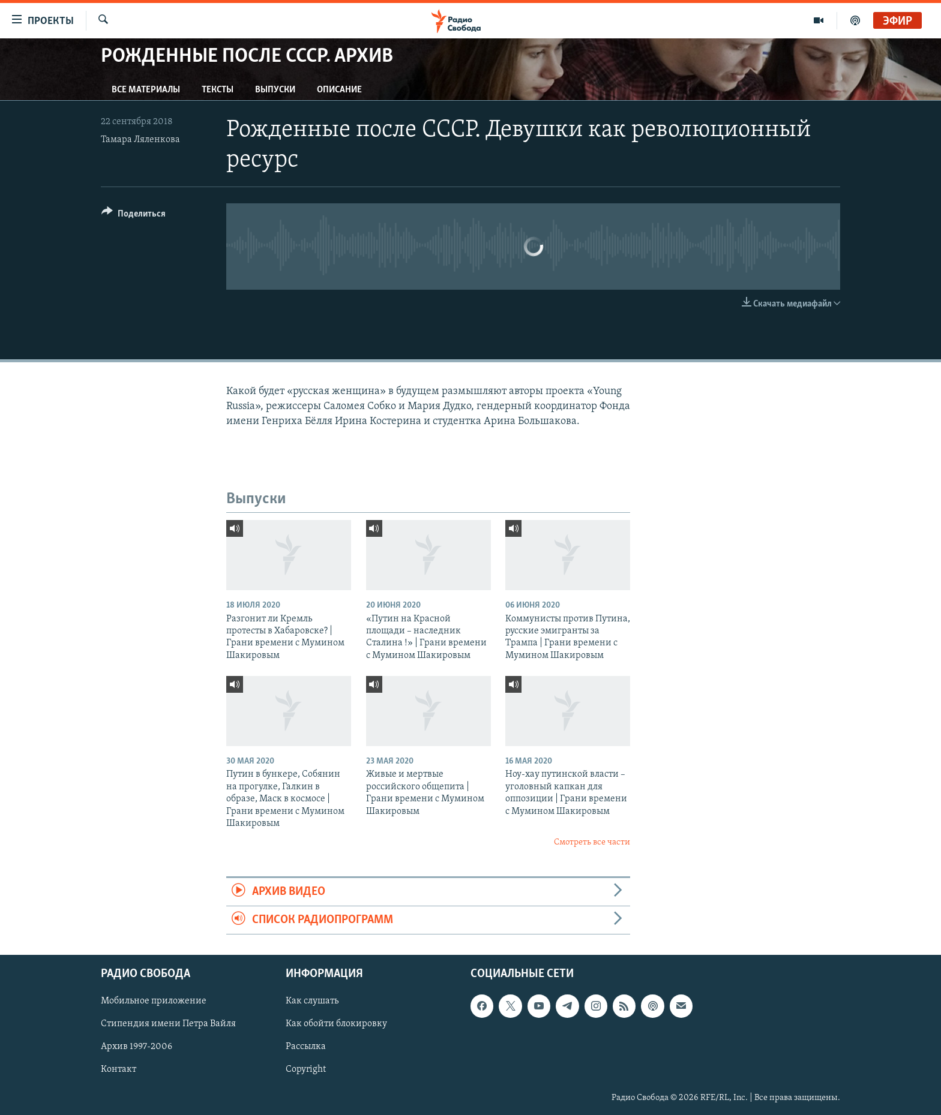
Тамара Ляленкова (140, 140)
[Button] (133, 215)
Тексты (217, 90)
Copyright (306, 1070)
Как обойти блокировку (336, 1024)
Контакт (118, 1070)
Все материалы (146, 90)
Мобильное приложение (153, 1001)
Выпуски (275, 90)
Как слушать (312, 1001)
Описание (339, 90)
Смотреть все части (592, 842)
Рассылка (306, 1047)
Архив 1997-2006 (136, 1047)
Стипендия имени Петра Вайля (168, 1024)
